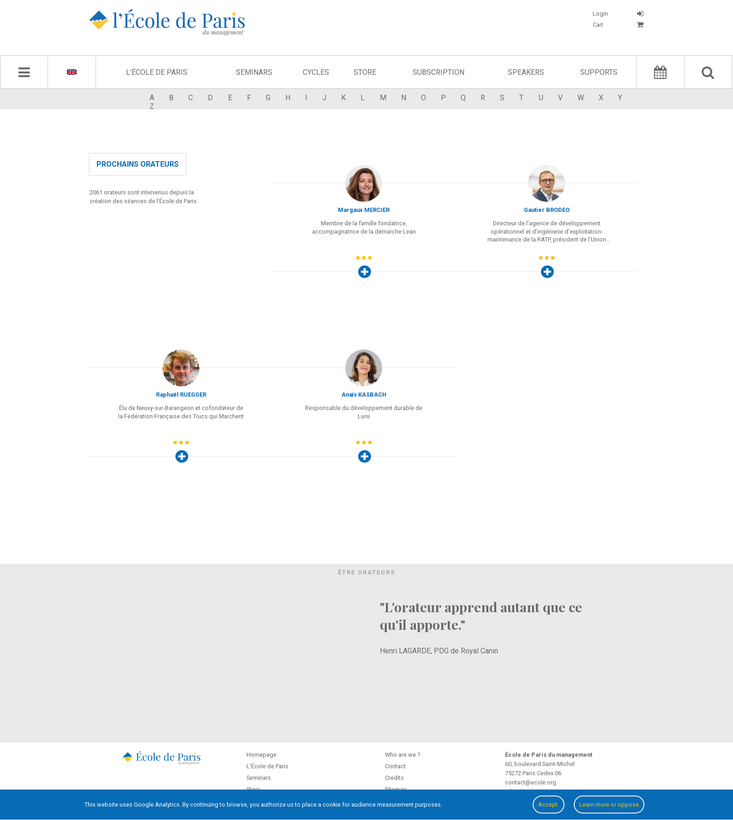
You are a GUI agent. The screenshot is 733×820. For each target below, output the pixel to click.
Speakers (526, 72)
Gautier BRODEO (547, 209)
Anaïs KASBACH (364, 394)
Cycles (316, 72)
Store (365, 72)
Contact (395, 766)
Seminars (254, 72)
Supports (599, 72)
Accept (548, 804)
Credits (394, 777)
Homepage (261, 754)
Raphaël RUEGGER (181, 394)
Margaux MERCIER (364, 209)
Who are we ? (402, 754)
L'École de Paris (156, 72)
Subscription (438, 72)
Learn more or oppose (609, 804)
